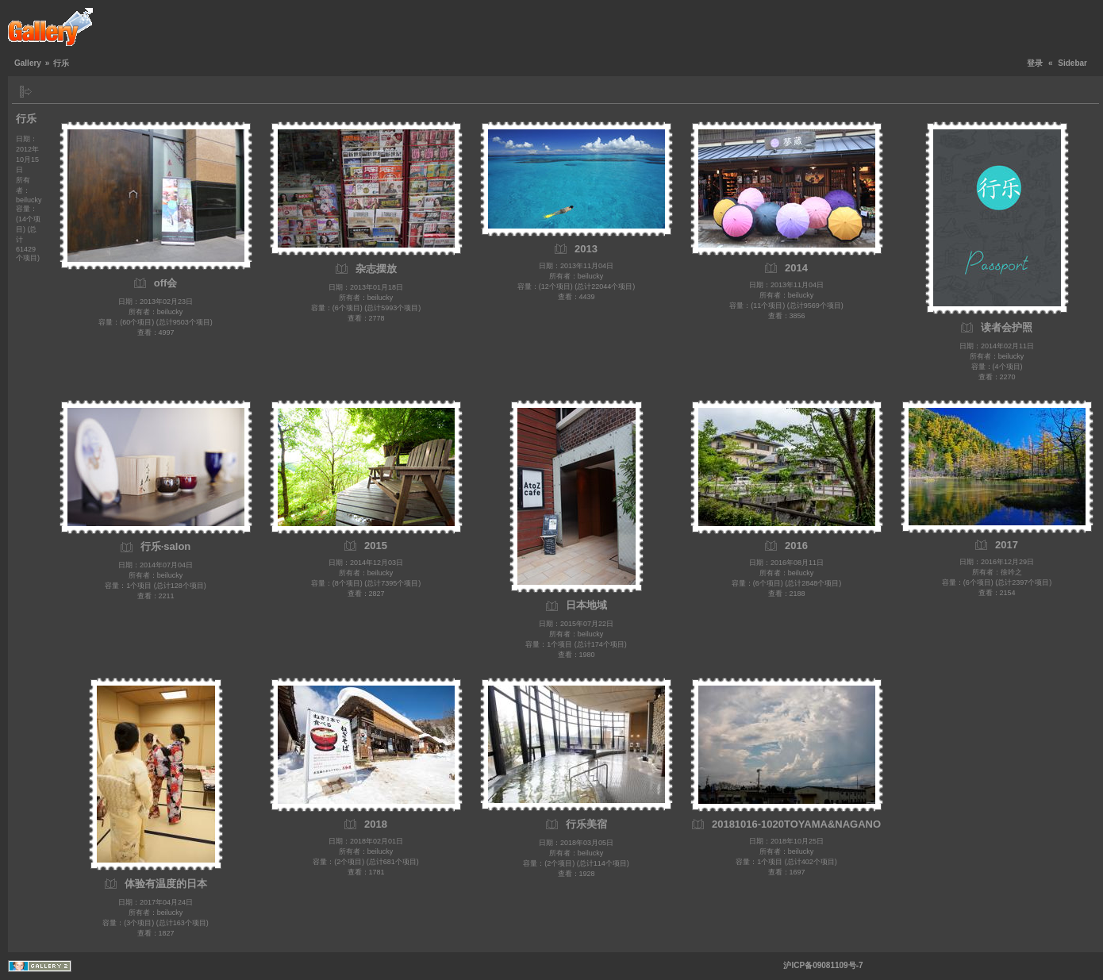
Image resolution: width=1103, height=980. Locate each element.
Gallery (27, 63)
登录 (1035, 63)
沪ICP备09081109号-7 (823, 965)
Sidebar (1072, 63)
